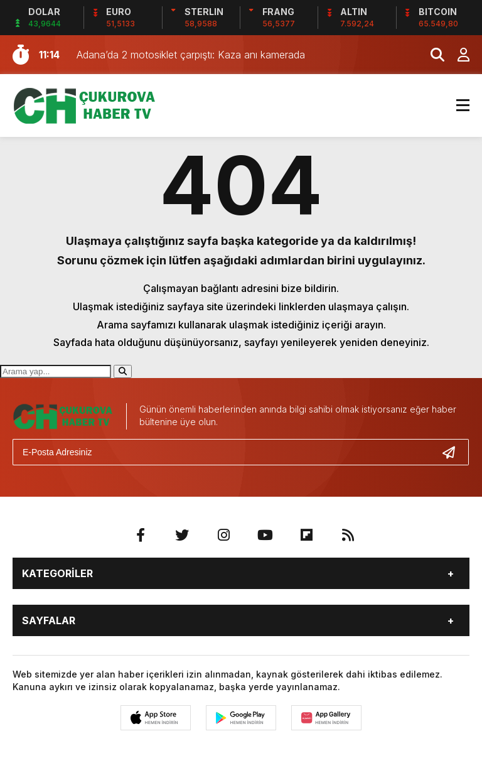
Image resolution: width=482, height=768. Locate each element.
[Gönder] (454, 452)
